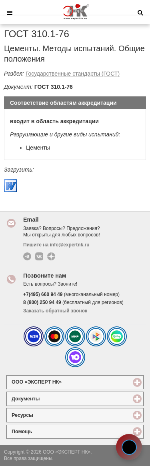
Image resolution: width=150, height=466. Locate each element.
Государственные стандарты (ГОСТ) (73, 73)
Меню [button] (9, 13)
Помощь (51, 431)
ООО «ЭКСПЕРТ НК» (66, 382)
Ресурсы (52, 415)
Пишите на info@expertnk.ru (56, 245)
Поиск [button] (140, 13)
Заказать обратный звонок (55, 311)
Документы (55, 399)
